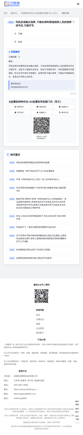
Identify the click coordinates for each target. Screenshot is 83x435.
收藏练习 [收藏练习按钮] (41, 112)
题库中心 (14, 13)
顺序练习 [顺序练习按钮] (19, 107)
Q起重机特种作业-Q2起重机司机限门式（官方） (40, 13)
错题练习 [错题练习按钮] (63, 107)
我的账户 (40, 332)
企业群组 (40, 328)
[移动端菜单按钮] (78, 4)
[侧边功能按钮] (77, 410)
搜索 (38, 324)
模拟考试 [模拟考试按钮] (41, 107)
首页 (5, 13)
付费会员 (40, 319)
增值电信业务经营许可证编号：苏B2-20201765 (41, 422)
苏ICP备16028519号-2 (53, 426)
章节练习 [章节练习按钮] (19, 112)
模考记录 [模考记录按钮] (63, 112)
